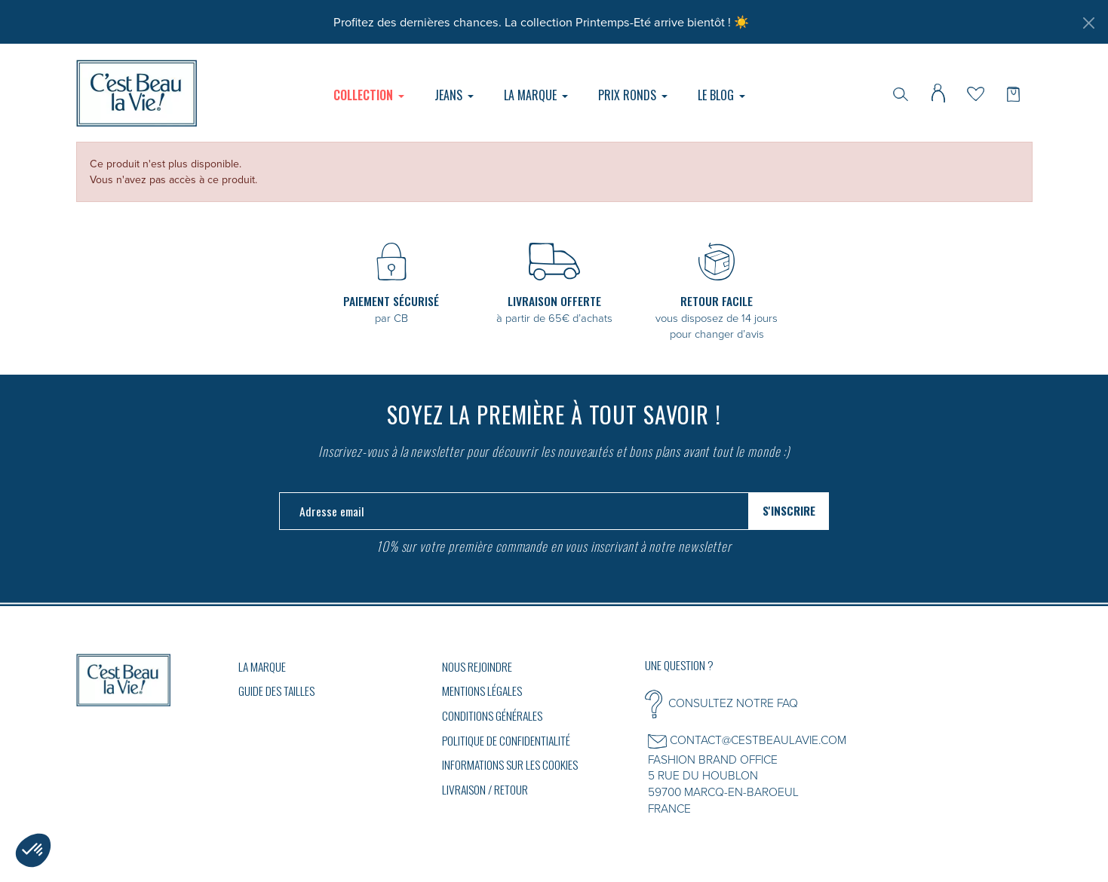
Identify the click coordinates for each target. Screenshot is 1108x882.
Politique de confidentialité (506, 740)
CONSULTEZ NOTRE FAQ (733, 702)
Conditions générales (492, 715)
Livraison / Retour (485, 789)
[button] (33, 850)
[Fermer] (1088, 22)
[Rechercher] (900, 92)
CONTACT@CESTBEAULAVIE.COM (758, 739)
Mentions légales (482, 690)
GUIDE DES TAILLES (276, 690)
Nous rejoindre (477, 666)
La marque (262, 666)
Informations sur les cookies (510, 764)
